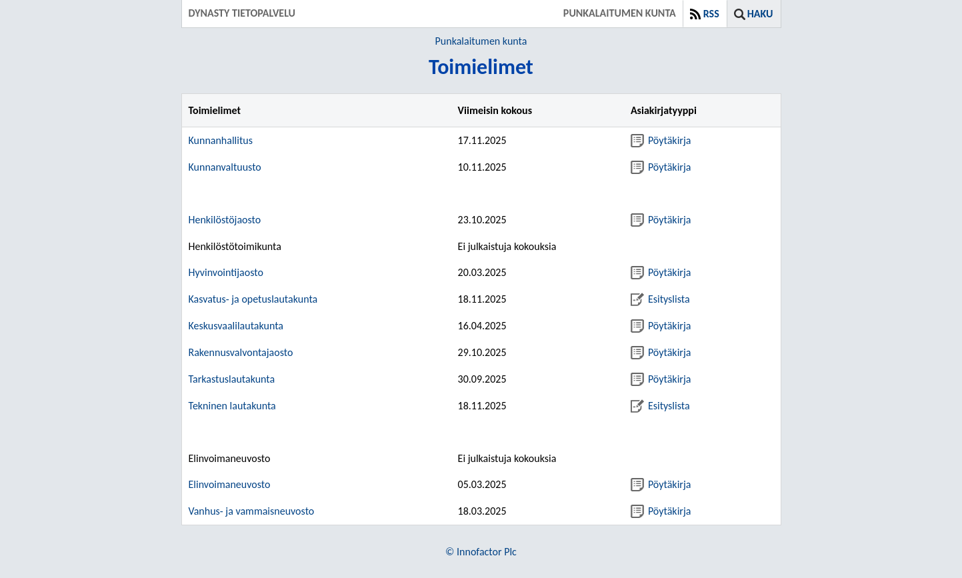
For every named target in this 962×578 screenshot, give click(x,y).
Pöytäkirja (661, 140)
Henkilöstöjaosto (225, 219)
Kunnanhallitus (221, 140)
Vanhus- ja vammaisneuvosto (252, 511)
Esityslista (660, 299)
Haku (760, 13)
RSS (711, 13)
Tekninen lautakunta (232, 405)
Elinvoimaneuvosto (230, 484)
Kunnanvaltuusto (225, 167)
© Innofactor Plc (481, 551)
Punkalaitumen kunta (481, 41)
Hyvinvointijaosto (226, 272)
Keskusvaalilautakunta (236, 325)
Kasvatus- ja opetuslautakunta (253, 299)
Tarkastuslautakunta (232, 379)
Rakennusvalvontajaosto (241, 352)
